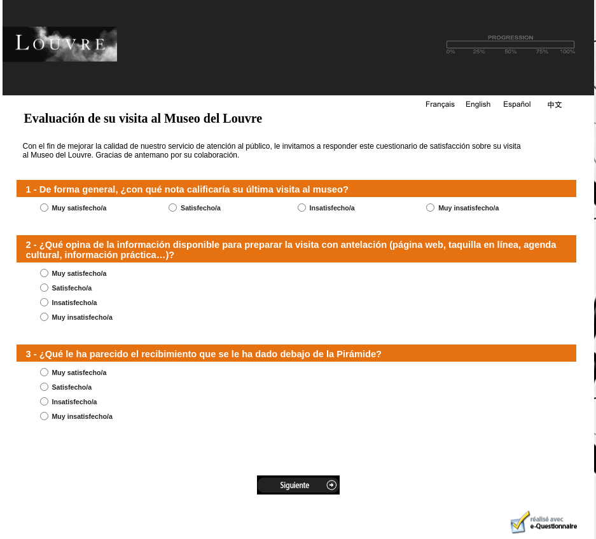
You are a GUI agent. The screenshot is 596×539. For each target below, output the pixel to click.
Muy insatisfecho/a (468, 208)
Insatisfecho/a (332, 208)
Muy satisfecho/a (79, 208)
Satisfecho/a (201, 208)
